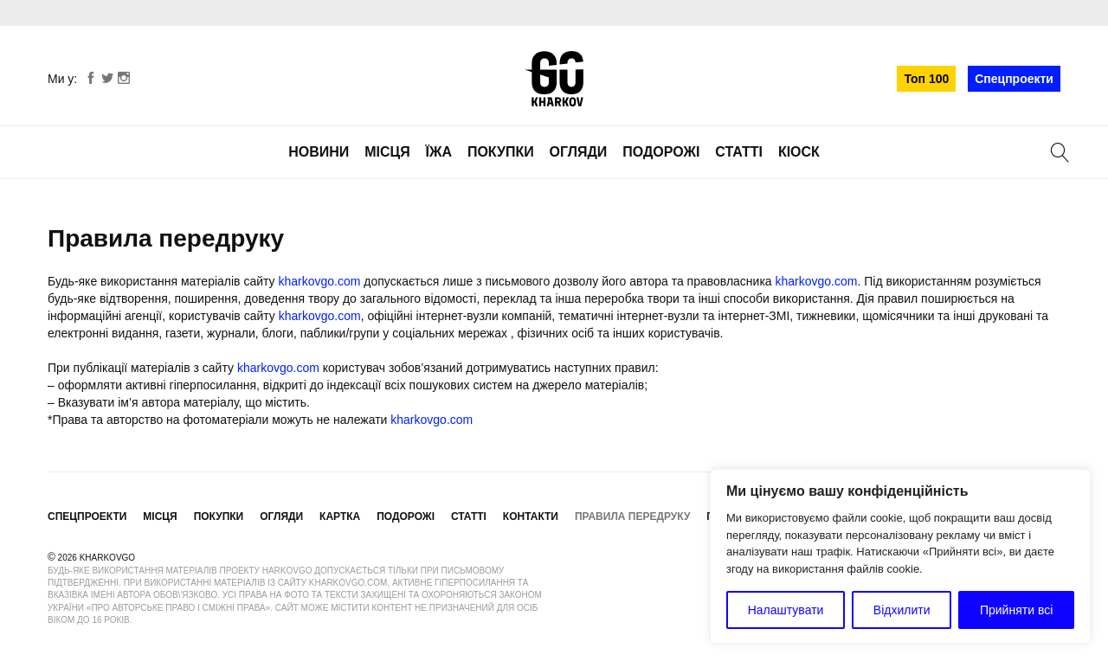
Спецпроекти (1014, 79)
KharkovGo (554, 78)
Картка (339, 516)
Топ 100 (926, 79)
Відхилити (902, 610)
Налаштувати (786, 610)
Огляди (579, 151)
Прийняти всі (1016, 610)
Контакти (530, 516)
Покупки (500, 151)
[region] (900, 556)
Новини (318, 151)
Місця (387, 151)
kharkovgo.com (320, 281)
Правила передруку (633, 516)
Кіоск (799, 151)
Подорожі (660, 151)
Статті (739, 151)
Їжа (439, 151)
